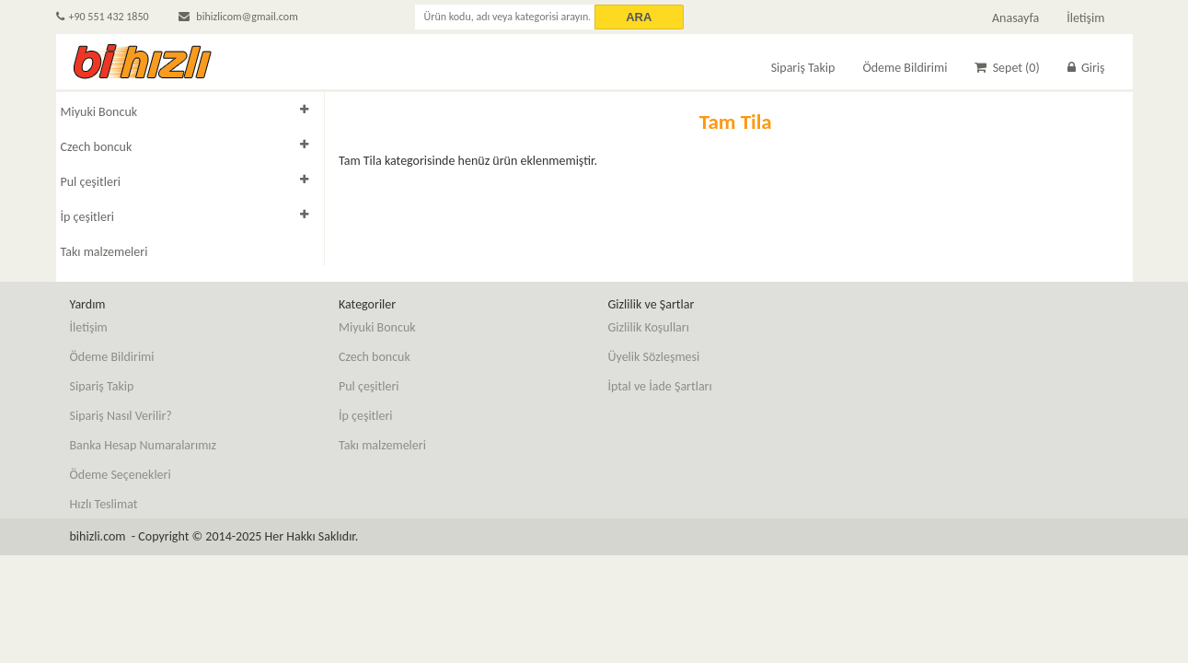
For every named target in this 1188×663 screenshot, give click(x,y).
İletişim (1085, 18)
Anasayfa (1015, 18)
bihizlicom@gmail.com (238, 16)
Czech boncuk (97, 147)
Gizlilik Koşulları (648, 327)
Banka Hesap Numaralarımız (143, 445)
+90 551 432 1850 (102, 16)
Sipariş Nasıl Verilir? (121, 416)
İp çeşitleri (88, 217)
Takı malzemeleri (104, 252)
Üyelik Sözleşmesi (654, 357)
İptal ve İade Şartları (660, 386)
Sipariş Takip (803, 68)
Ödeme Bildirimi (904, 68)
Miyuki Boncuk (99, 112)
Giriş (1086, 68)
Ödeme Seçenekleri (120, 475)
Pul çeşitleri (91, 182)
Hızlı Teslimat (104, 504)
